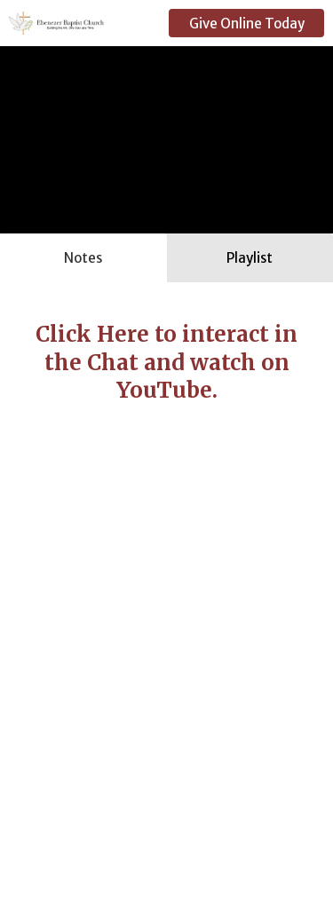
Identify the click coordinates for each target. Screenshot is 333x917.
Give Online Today (247, 23)
